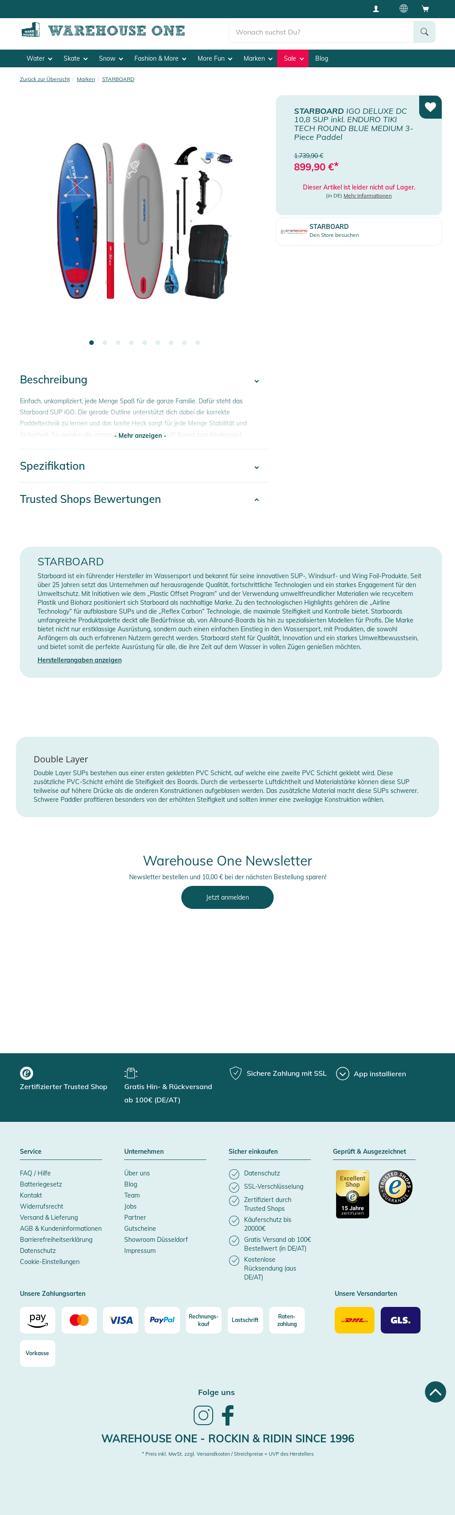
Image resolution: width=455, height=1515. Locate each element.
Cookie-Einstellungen (50, 1262)
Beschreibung (54, 379)
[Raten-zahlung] (287, 1320)
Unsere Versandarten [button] (366, 1294)
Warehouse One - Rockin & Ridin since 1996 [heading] (227, 1438)
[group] (71, 1080)
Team (132, 1195)
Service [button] (31, 1152)
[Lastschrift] (245, 1320)
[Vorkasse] (37, 1353)
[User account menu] (379, 8)
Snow (111, 58)
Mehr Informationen (368, 195)
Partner (135, 1217)
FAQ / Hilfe (35, 1173)
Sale (294, 58)
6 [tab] (157, 343)
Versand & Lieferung (49, 1217)
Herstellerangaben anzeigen (80, 660)
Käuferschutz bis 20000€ (256, 8)
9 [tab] (197, 343)
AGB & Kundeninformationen (61, 1229)
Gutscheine (140, 1229)
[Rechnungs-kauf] (204, 1320)
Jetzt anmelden (227, 897)
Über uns (137, 1173)
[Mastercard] (79, 1320)
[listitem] (270, 1174)
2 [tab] (104, 343)
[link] (203, 1424)
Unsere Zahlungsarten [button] (52, 1294)
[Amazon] (37, 1320)
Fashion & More (160, 58)
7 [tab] (171, 343)
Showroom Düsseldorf (156, 1240)
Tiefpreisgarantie (181, 8)
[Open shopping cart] (425, 8)
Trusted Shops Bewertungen (90, 499)
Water (39, 58)
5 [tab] (144, 343)
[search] (321, 31)
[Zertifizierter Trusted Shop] (353, 1199)
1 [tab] (91, 343)
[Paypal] (162, 1320)
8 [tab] (184, 343)
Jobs (130, 1206)
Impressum (140, 1251)
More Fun (215, 58)
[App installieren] (371, 1074)
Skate (76, 58)
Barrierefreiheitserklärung (56, 1240)
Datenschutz (38, 1251)
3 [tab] (118, 343)
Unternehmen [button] (144, 1152)
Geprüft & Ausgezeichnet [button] (369, 1152)
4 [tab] (131, 343)
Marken (258, 58)
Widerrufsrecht (41, 1206)
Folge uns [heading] (216, 1392)
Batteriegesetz (41, 1184)
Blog (321, 58)
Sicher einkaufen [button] (253, 1152)
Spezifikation (52, 465)
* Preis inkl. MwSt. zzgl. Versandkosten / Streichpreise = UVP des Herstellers (228, 1454)
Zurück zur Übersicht (45, 78)
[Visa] (120, 1320)
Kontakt (31, 1195)
